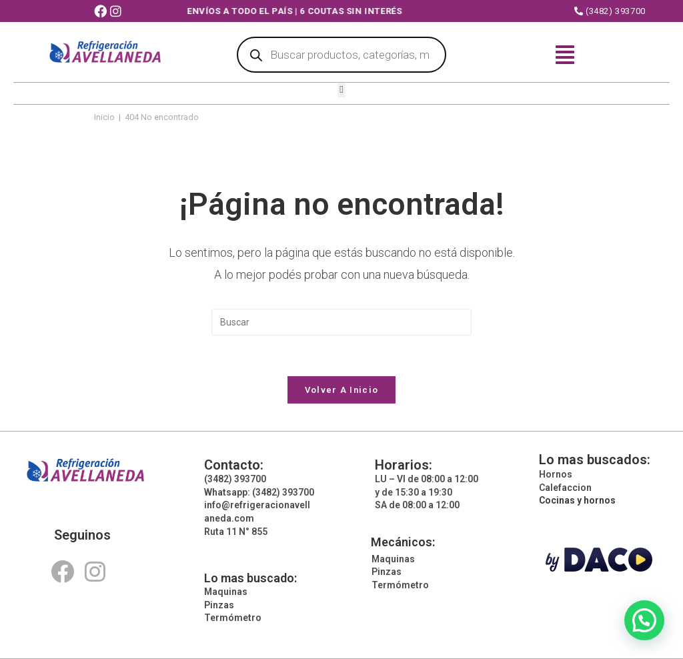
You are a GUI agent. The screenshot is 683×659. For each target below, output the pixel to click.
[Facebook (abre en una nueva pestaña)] (102, 12)
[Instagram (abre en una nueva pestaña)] (117, 12)
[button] (341, 90)
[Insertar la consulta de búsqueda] (341, 322)
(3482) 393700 (610, 11)
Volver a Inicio (342, 390)
